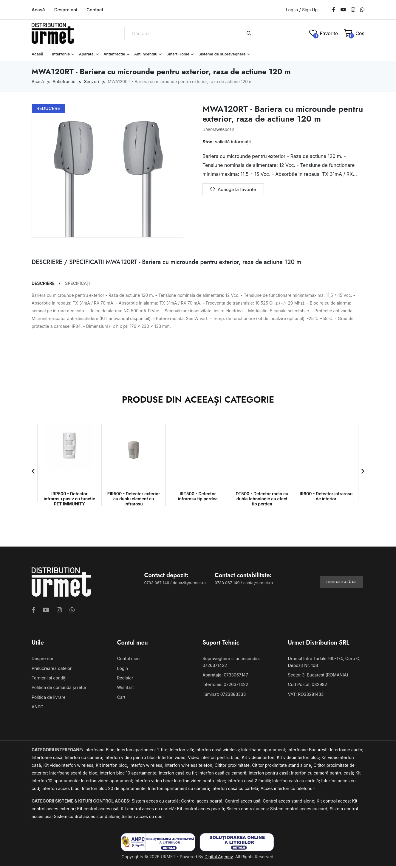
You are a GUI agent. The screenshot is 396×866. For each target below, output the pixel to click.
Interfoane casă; (48, 757)
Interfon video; (173, 757)
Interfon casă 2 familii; (250, 780)
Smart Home (177, 54)
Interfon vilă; (182, 749)
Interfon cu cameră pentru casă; (323, 772)
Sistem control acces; (248, 808)
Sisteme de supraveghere (221, 54)
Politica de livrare (49, 697)
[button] (33, 471)
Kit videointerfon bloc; (299, 757)
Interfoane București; (308, 749)
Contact (94, 10)
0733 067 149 (227, 582)
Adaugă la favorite (233, 189)
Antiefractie (114, 54)
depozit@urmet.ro (189, 582)
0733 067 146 (156, 582)
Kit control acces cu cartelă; (149, 808)
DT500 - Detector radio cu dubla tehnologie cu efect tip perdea (262, 498)
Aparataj (87, 54)
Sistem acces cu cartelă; (156, 800)
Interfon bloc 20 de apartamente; (115, 788)
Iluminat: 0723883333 (224, 694)
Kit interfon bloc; (112, 765)
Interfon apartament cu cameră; (179, 788)
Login (122, 668)
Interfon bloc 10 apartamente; (129, 772)
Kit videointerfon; (259, 757)
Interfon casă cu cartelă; (296, 780)
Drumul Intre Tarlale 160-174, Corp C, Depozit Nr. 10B (324, 662)
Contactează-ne (341, 582)
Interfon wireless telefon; (190, 765)
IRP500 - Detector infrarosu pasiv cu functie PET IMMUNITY (69, 498)
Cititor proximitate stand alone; (282, 765)
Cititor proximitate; (233, 765)
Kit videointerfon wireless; (69, 765)
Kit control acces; (334, 800)
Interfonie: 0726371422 (225, 684)
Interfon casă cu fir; (178, 772)
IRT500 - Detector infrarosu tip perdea (198, 496)
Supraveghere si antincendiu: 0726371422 (231, 662)
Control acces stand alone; (290, 800)
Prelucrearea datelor (52, 668)
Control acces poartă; (203, 800)
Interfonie (61, 54)
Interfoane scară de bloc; (74, 772)
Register (125, 677)
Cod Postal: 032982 (307, 684)
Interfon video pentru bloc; (131, 757)
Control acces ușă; (244, 800)
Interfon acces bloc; (61, 788)
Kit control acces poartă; (202, 808)
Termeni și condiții (49, 677)
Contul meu (128, 658)
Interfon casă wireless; (218, 749)
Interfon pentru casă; (270, 772)
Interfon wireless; (147, 765)
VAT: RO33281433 (306, 694)
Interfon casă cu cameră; (223, 772)
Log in (292, 9)
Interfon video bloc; (154, 780)
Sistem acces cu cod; (143, 816)
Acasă (38, 10)
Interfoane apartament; (264, 749)
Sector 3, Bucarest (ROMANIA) (318, 674)
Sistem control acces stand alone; (88, 816)
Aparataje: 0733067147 (225, 674)
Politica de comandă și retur (59, 687)
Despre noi (65, 10)
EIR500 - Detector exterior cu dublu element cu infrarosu (133, 498)
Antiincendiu (145, 54)
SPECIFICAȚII (78, 283)
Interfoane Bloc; (100, 749)
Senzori (91, 81)
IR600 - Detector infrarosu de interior (326, 496)
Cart (121, 697)
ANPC (37, 706)
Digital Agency (219, 856)
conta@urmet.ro (258, 582)
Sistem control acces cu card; (300, 808)
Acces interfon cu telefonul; (288, 788)
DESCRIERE (43, 283)
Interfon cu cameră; (84, 757)
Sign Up (310, 10)
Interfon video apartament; (108, 780)
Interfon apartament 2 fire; (143, 749)
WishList (125, 687)
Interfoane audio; (346, 749)
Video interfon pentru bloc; (215, 757)
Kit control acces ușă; (99, 808)
